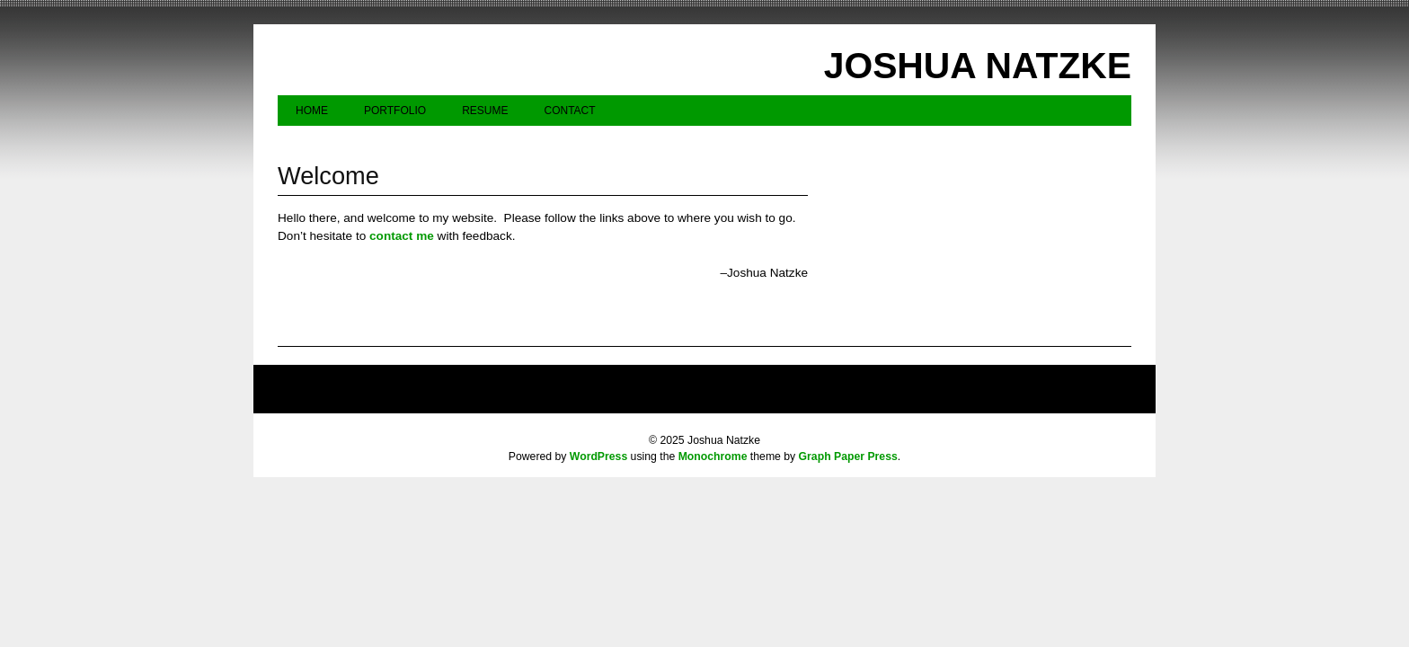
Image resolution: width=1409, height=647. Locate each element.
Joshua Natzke (977, 65)
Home (312, 110)
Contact (569, 110)
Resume (485, 110)
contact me (401, 236)
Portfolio (395, 110)
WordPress (598, 456)
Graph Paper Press (848, 456)
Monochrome (713, 456)
